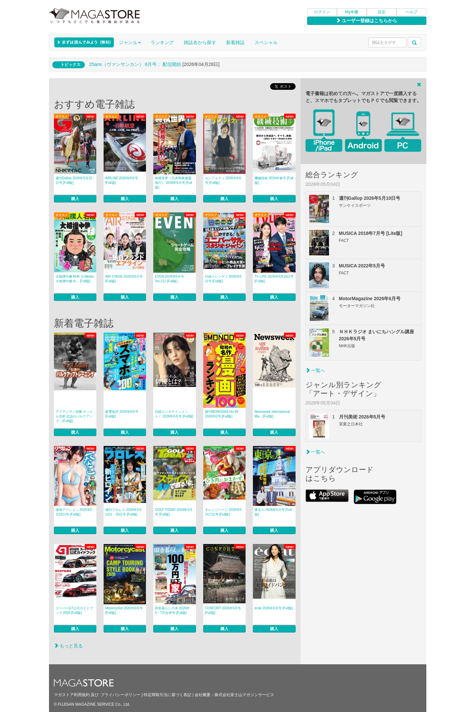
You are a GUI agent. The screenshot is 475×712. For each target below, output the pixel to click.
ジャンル (130, 42)
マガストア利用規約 (72, 694)
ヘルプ (411, 12)
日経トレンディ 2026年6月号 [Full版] (223, 279)
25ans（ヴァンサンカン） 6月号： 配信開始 (135, 64)
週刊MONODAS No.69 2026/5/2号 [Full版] (221, 414)
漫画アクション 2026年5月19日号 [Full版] (74, 512)
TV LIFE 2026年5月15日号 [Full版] (274, 279)
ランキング (162, 42)
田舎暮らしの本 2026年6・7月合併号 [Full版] (172, 610)
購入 (75, 198)
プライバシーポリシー (120, 694)
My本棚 (351, 12)
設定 (382, 12)
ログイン (322, 12)
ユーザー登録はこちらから (367, 20)
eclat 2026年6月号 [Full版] (274, 608)
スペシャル (266, 42)
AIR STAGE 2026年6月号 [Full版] (124, 279)
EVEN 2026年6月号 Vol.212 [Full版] (169, 279)
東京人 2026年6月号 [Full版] (273, 512)
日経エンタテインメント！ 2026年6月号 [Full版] (174, 414)
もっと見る (68, 645)
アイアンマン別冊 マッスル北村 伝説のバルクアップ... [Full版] (74, 416)
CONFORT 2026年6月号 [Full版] (223, 610)
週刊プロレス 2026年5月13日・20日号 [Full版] (123, 512)
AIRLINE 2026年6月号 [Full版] (121, 180)
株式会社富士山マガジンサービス (244, 694)
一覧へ (315, 370)
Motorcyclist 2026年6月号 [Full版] (124, 610)
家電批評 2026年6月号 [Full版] (122, 414)
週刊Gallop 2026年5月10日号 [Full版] (74, 180)
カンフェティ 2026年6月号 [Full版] (223, 180)
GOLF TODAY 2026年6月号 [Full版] (174, 512)
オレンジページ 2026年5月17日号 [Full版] (223, 512)
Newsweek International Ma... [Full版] (272, 414)
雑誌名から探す (200, 42)
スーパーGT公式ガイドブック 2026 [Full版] (74, 610)
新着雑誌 (235, 42)
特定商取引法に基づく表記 (167, 694)
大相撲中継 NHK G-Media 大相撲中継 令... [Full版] (75, 279)
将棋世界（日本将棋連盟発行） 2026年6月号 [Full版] (173, 182)
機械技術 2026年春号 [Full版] (274, 180)
